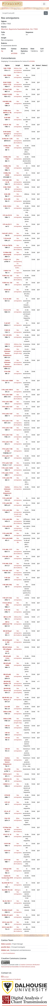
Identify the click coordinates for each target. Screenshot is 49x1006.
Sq (2, 51)
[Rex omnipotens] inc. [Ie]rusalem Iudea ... (18, 264)
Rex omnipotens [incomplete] (18, 690)
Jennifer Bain (5, 947)
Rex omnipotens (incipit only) (18, 351)
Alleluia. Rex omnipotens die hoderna (18, 70)
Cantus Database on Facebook (11, 979)
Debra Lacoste (6, 944)
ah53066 (14, 53)
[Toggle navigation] (44, 4)
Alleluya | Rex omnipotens (18, 892)
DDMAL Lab (5, 950)
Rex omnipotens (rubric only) (18, 528)
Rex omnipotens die (18, 437)
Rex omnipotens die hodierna (18, 84)
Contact (5, 977)
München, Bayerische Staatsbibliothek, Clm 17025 (19, 29)
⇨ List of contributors (8, 953)
